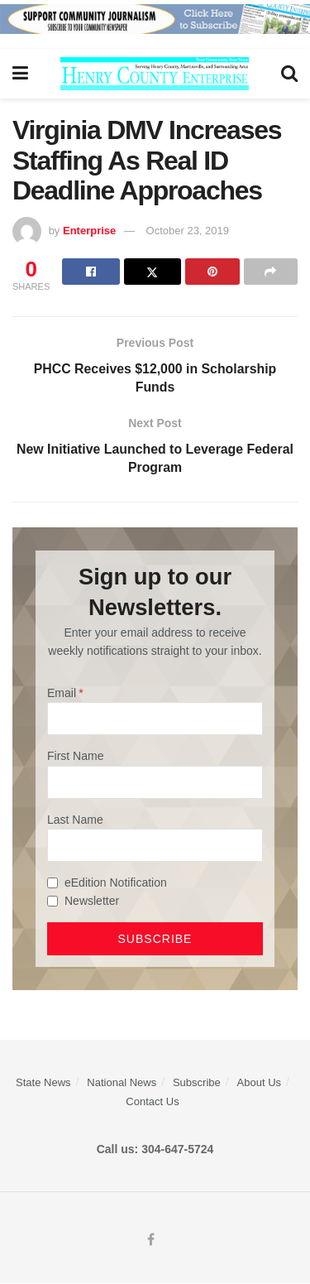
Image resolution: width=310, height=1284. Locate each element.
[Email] (155, 719)
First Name (75, 756)
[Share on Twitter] (152, 271)
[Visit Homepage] (155, 73)
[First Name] (155, 783)
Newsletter (91, 902)
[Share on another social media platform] (271, 271)
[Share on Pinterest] (212, 271)
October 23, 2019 (187, 230)
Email (61, 693)
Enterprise (89, 230)
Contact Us (152, 1102)
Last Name (75, 820)
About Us (259, 1083)
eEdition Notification (115, 883)
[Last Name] (155, 846)
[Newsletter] (52, 902)
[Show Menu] (20, 74)
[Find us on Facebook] (151, 1241)
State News (43, 1083)
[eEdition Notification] (52, 883)
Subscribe (197, 1083)
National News (121, 1083)
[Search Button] (289, 74)
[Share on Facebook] (90, 271)
